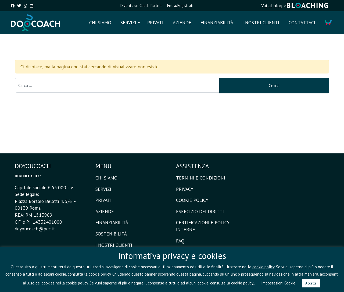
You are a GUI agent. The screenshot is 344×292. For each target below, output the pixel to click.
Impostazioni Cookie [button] (278, 283)
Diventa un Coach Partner (141, 5)
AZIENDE (182, 22)
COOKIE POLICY (192, 200)
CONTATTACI (302, 22)
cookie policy (263, 266)
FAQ (180, 241)
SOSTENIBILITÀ (111, 234)
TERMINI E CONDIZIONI (200, 178)
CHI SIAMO (100, 22)
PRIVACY (184, 189)
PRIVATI (155, 22)
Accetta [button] (311, 283)
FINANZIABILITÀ (216, 22)
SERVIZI (128, 22)
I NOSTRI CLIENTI (260, 22)
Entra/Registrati (180, 5)
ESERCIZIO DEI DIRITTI (200, 211)
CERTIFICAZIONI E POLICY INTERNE (203, 226)
